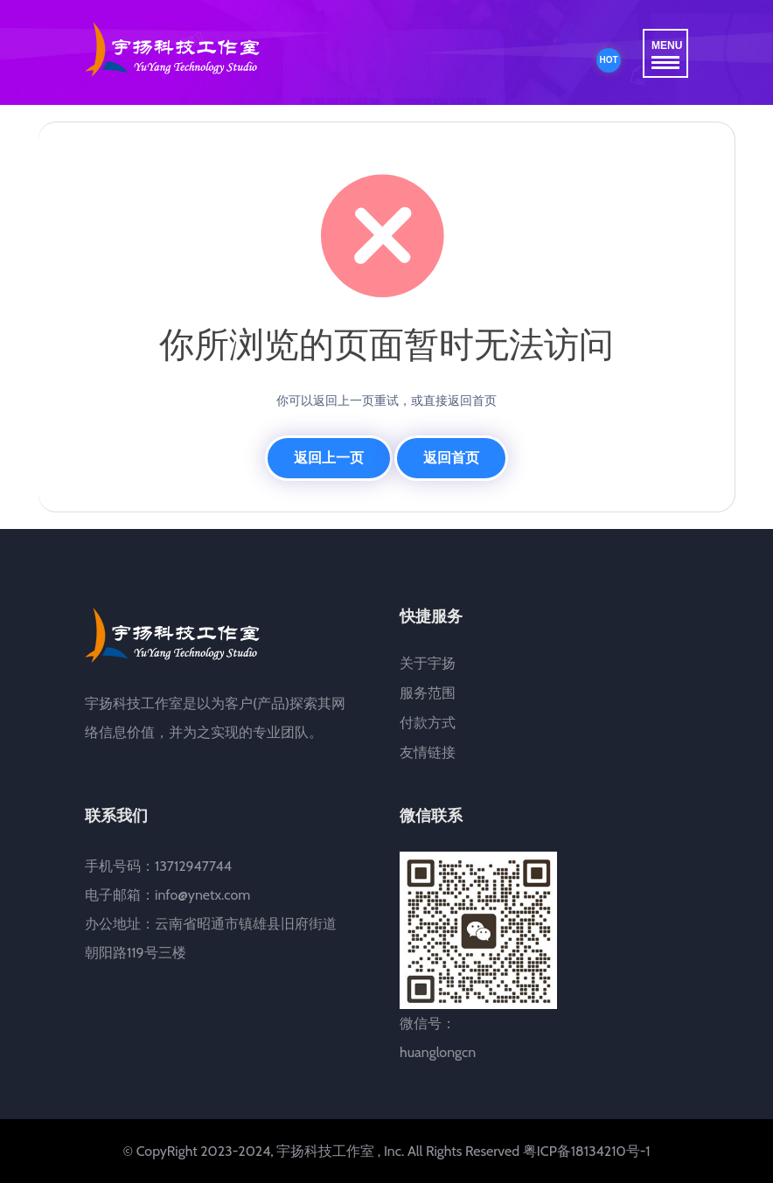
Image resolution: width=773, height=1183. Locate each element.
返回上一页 (329, 457)
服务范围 (428, 693)
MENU (666, 54)
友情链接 (428, 752)
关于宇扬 (428, 663)
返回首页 (451, 457)
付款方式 (428, 722)
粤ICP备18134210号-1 (587, 1151)
